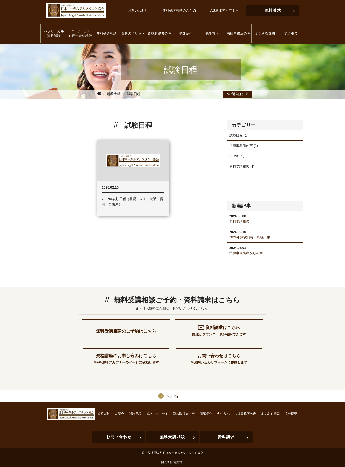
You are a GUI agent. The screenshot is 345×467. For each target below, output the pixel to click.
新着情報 (113, 94)
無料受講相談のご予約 (179, 10)
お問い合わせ (138, 10)
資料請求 (279, 8)
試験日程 (236, 135)
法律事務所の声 (241, 146)
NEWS (234, 156)
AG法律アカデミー (224, 10)
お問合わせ (237, 94)
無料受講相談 (239, 166)
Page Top (172, 396)
